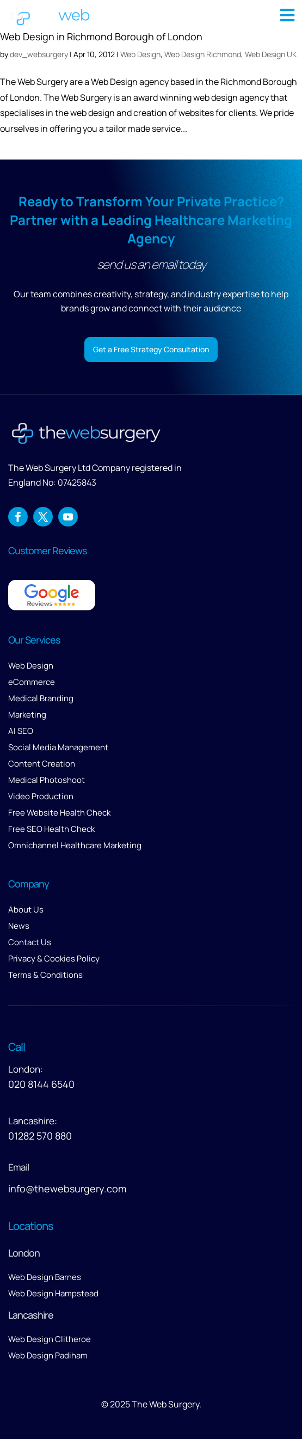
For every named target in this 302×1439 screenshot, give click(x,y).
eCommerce (31, 682)
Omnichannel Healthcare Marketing (74, 845)
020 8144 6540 (41, 1084)
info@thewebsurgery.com (67, 1188)
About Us (26, 909)
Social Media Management (58, 747)
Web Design (30, 665)
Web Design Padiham (48, 1355)
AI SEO (20, 731)
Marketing (27, 714)
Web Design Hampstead (53, 1293)
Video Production (40, 796)
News (18, 926)
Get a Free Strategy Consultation (151, 349)
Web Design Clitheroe (49, 1339)
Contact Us (29, 942)
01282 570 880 (40, 1135)
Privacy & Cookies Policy (54, 958)
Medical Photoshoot (46, 780)
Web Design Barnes (44, 1277)
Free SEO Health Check (51, 829)
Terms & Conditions (45, 975)
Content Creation (41, 763)
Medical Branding (40, 698)
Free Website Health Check (59, 812)
